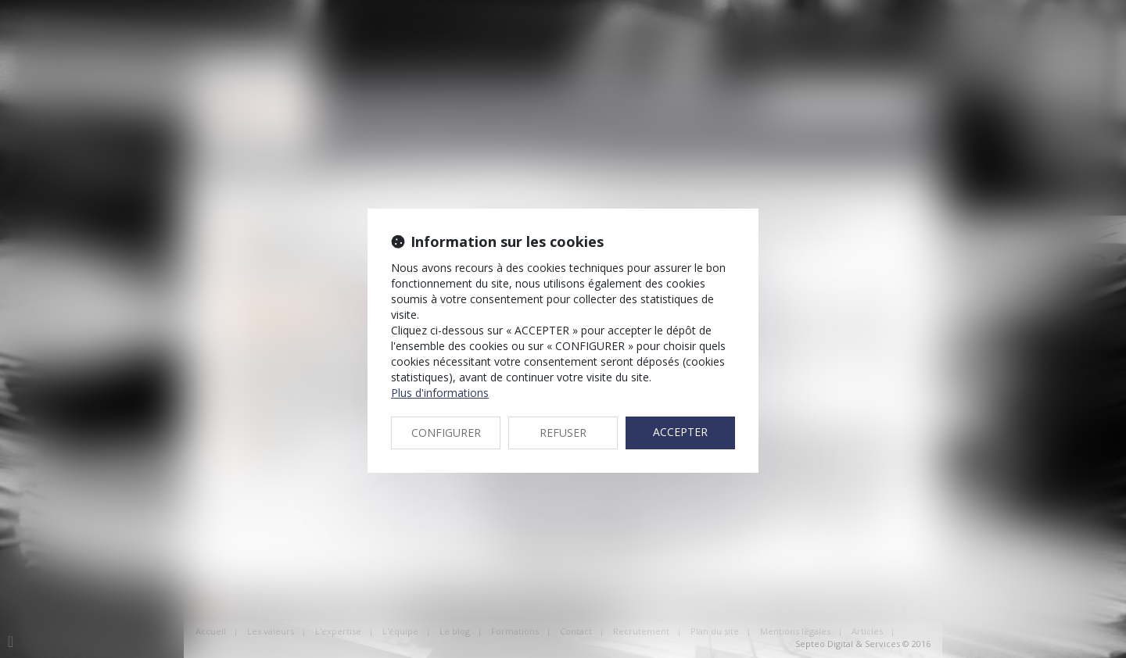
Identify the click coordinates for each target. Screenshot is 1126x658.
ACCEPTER (680, 431)
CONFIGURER (446, 432)
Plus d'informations (440, 392)
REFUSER (563, 432)
